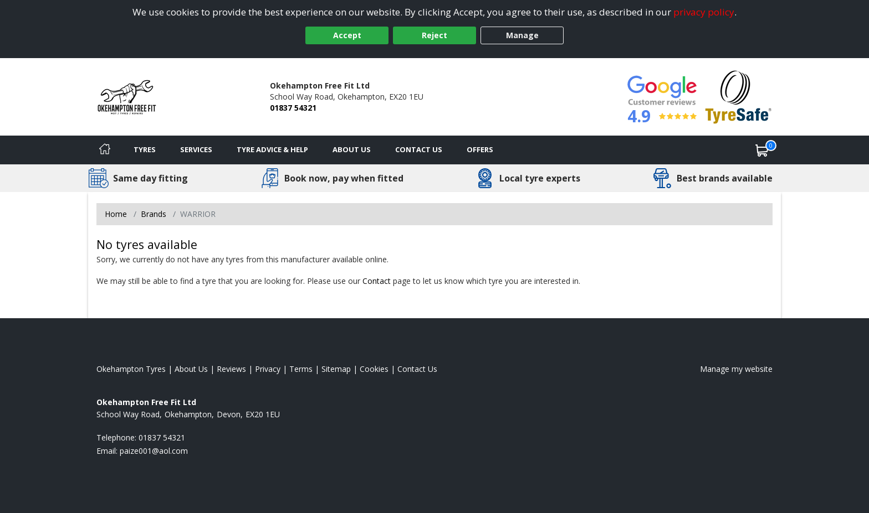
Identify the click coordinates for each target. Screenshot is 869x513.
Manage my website (736, 369)
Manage (522, 35)
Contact (376, 281)
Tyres (145, 149)
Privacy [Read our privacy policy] (267, 369)
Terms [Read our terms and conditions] (301, 369)
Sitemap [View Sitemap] (336, 369)
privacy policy (703, 12)
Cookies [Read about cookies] (374, 369)
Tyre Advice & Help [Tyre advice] (272, 149)
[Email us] (154, 450)
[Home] (104, 150)
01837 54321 (293, 107)
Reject (434, 35)
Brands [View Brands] (153, 214)
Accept (347, 35)
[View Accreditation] (738, 96)
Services (196, 149)
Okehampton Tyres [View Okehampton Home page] (131, 369)
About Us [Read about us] (191, 369)
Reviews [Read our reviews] (231, 369)
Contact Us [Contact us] (418, 149)
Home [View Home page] (116, 214)
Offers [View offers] (480, 149)
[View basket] (762, 150)
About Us (352, 149)
